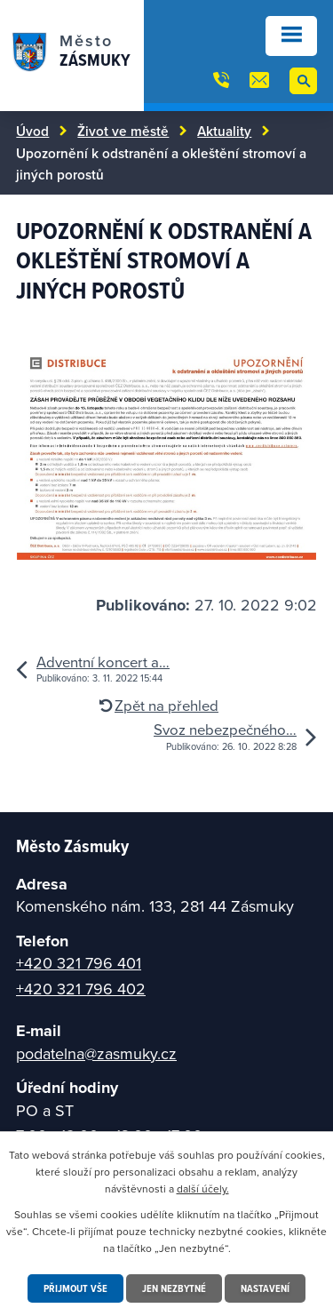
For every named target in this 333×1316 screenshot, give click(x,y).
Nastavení (265, 1288)
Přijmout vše (75, 1288)
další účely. (203, 1188)
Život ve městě (123, 130)
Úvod (32, 130)
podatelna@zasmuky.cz (96, 1053)
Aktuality (224, 130)
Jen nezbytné (174, 1288)
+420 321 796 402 (81, 988)
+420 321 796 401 (78, 963)
